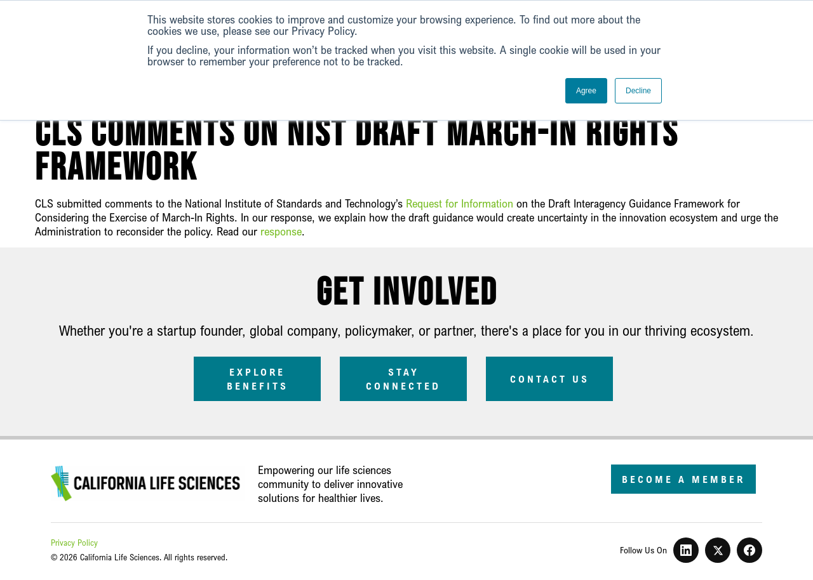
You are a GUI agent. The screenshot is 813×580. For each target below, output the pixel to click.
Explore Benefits (257, 379)
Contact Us (549, 378)
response (281, 231)
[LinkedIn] (686, 550)
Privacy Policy (74, 542)
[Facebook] (749, 550)
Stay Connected (403, 379)
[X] (717, 550)
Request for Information (459, 203)
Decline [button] (638, 90)
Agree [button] (586, 90)
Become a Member (683, 479)
